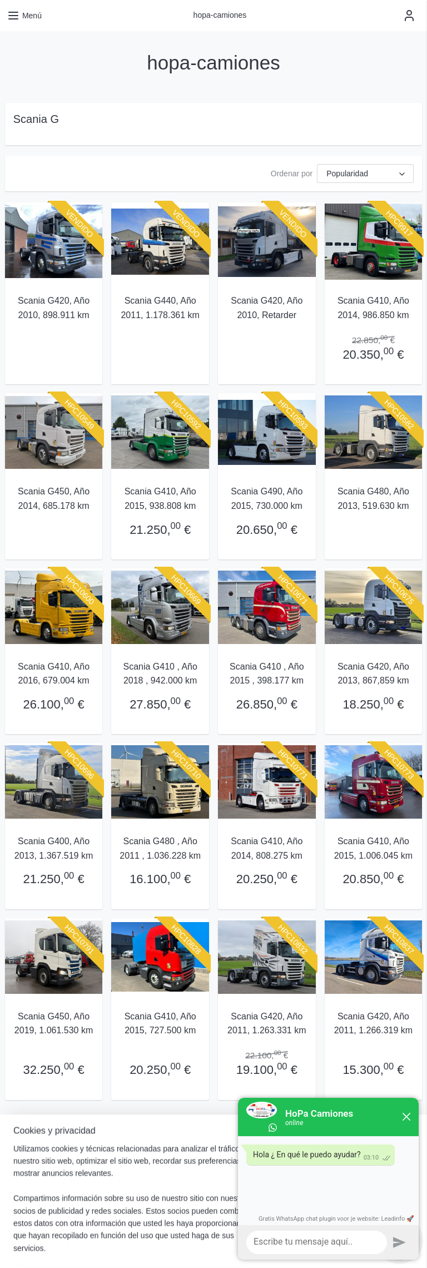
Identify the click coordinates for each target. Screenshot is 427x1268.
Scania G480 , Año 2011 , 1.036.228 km (160, 848)
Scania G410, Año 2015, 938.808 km (160, 499)
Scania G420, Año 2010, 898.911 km (54, 308)
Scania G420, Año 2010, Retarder (266, 308)
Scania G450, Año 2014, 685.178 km (54, 499)
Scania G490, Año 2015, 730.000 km (266, 499)
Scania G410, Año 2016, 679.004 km (54, 674)
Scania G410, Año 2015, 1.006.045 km (373, 848)
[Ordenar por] (365, 173)
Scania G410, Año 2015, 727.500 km (160, 1023)
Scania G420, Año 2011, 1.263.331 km (266, 1023)
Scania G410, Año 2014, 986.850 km (373, 308)
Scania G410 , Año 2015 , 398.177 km (267, 674)
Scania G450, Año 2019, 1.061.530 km (53, 1023)
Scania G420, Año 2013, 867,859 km (373, 674)
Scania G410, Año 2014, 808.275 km (266, 848)
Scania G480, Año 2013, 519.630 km (373, 499)
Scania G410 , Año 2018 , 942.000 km (160, 674)
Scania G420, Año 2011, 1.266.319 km (373, 1023)
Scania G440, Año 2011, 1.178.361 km (160, 308)
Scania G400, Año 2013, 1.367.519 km (53, 848)
